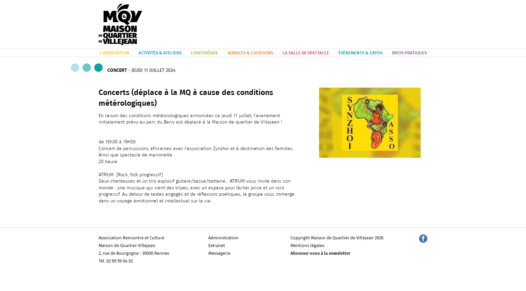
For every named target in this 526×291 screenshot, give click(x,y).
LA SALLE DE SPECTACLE (305, 53)
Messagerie (219, 253)
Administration (223, 238)
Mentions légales (307, 246)
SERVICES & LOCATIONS (250, 53)
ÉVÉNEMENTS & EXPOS (360, 53)
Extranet (216, 246)
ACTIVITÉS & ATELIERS (160, 53)
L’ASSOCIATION (114, 53)
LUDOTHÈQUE (204, 53)
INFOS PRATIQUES (409, 53)
